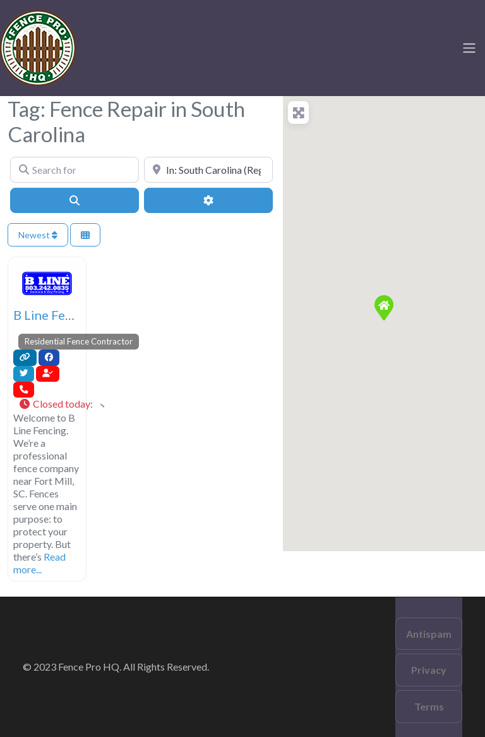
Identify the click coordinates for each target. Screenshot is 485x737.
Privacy (428, 670)
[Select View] (85, 235)
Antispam (429, 634)
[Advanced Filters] (208, 200)
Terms (429, 706)
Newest (37, 234)
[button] (61, 404)
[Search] (74, 200)
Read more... (39, 563)
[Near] (208, 169)
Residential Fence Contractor (79, 341)
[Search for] (74, 169)
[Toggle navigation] (469, 48)
